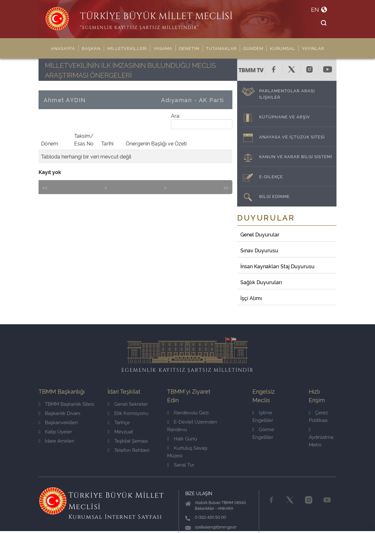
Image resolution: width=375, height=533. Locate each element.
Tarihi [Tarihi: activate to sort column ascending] (107, 143)
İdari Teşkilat (124, 391)
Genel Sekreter (127, 403)
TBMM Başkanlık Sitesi (66, 403)
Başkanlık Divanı (59, 413)
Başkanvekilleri (58, 422)
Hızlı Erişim (317, 395)
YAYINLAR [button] (313, 48)
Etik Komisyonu (128, 413)
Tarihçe (119, 422)
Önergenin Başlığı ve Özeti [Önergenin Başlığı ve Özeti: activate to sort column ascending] (156, 143)
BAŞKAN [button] (91, 48)
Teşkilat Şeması (127, 440)
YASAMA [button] (162, 48)
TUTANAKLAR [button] (221, 48)
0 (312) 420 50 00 (210, 517)
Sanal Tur (180, 464)
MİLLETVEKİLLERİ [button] (127, 48)
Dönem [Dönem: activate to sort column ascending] (49, 143)
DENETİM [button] (189, 48)
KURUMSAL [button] (282, 48)
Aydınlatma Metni (321, 437)
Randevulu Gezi (187, 412)
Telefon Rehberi (128, 449)
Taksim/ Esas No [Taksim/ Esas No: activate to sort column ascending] (84, 139)
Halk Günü (182, 438)
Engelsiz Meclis (263, 395)
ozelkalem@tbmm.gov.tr (216, 526)
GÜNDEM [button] (253, 48)
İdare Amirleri (56, 440)
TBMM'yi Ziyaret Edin (188, 395)
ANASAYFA (63, 48)
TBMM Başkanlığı (62, 391)
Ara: (201, 120)
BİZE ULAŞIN (198, 493)
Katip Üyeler (55, 431)
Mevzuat (120, 431)
